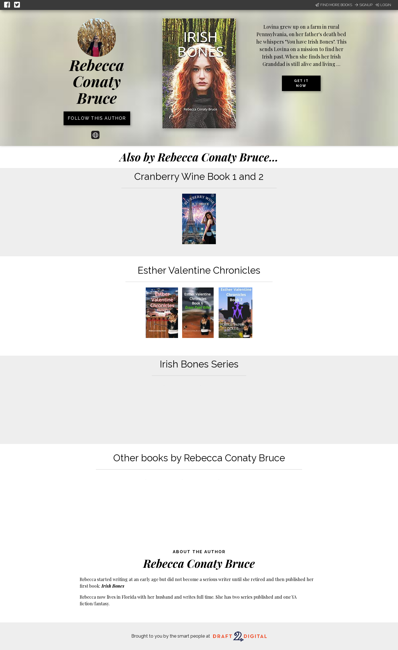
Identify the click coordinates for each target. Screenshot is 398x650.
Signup (364, 5)
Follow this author (97, 118)
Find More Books (333, 5)
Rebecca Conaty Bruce (96, 81)
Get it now (301, 83)
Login (383, 5)
